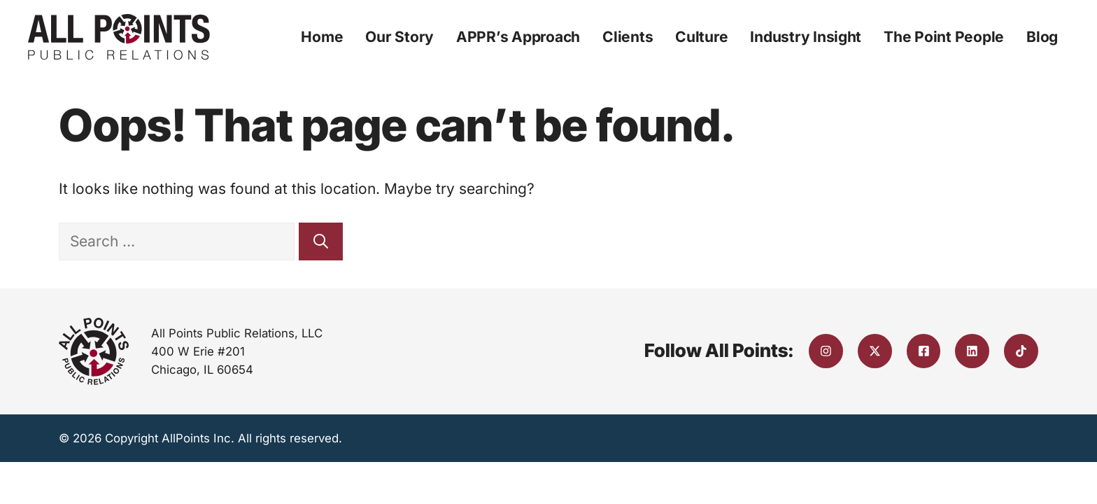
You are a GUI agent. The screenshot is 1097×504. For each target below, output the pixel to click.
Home (322, 37)
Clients (627, 37)
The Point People (944, 37)
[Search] (321, 241)
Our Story (399, 37)
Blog (1042, 37)
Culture (701, 37)
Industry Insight (805, 37)
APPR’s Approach (518, 37)
